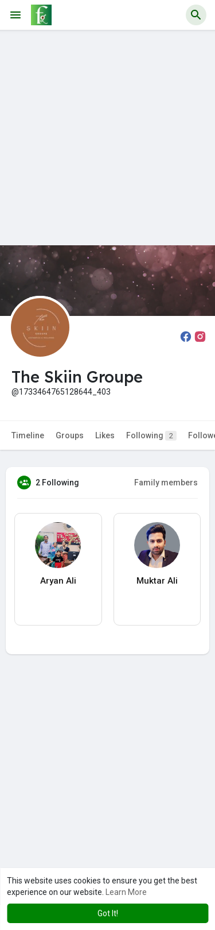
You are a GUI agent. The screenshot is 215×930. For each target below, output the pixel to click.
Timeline (27, 435)
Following (151, 436)
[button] (196, 15)
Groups (70, 435)
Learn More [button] (126, 892)
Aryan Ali (58, 581)
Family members (166, 482)
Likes (105, 435)
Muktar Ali (157, 581)
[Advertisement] (107, 137)
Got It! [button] (107, 913)
